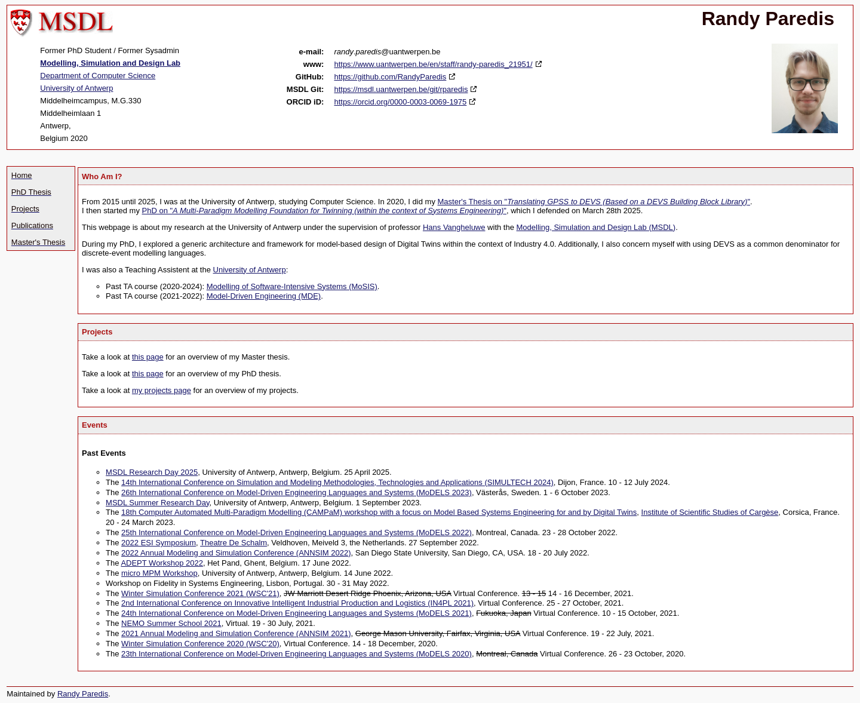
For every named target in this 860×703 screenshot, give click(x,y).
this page (148, 356)
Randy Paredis (82, 693)
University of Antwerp (76, 88)
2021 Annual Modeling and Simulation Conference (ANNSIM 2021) (236, 633)
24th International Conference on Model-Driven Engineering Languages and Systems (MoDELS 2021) (296, 613)
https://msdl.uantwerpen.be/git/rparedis (401, 89)
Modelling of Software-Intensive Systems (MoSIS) (292, 286)
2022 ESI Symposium (158, 542)
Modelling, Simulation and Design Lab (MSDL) (596, 227)
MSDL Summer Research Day (157, 502)
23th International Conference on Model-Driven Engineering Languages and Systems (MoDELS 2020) (296, 653)
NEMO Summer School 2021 (171, 623)
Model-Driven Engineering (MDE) (264, 295)
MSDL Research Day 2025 (152, 472)
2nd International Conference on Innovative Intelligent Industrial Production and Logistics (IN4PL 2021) (297, 602)
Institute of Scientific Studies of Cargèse (710, 512)
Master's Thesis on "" (594, 201)
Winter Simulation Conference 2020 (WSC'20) (200, 643)
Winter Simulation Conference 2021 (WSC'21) (200, 593)
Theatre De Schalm (233, 542)
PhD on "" (324, 210)
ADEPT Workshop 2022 (162, 562)
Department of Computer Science (97, 75)
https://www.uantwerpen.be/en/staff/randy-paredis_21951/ (433, 64)
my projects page (161, 390)
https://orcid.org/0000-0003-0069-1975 (400, 101)
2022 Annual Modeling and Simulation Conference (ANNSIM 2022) (236, 552)
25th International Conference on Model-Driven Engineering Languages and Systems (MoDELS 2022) (296, 532)
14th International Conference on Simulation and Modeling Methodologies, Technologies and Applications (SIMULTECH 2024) (337, 482)
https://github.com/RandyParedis (390, 76)
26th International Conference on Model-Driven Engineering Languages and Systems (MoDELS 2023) (296, 492)
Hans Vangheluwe (454, 227)
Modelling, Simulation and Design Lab (110, 63)
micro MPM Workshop (159, 573)
